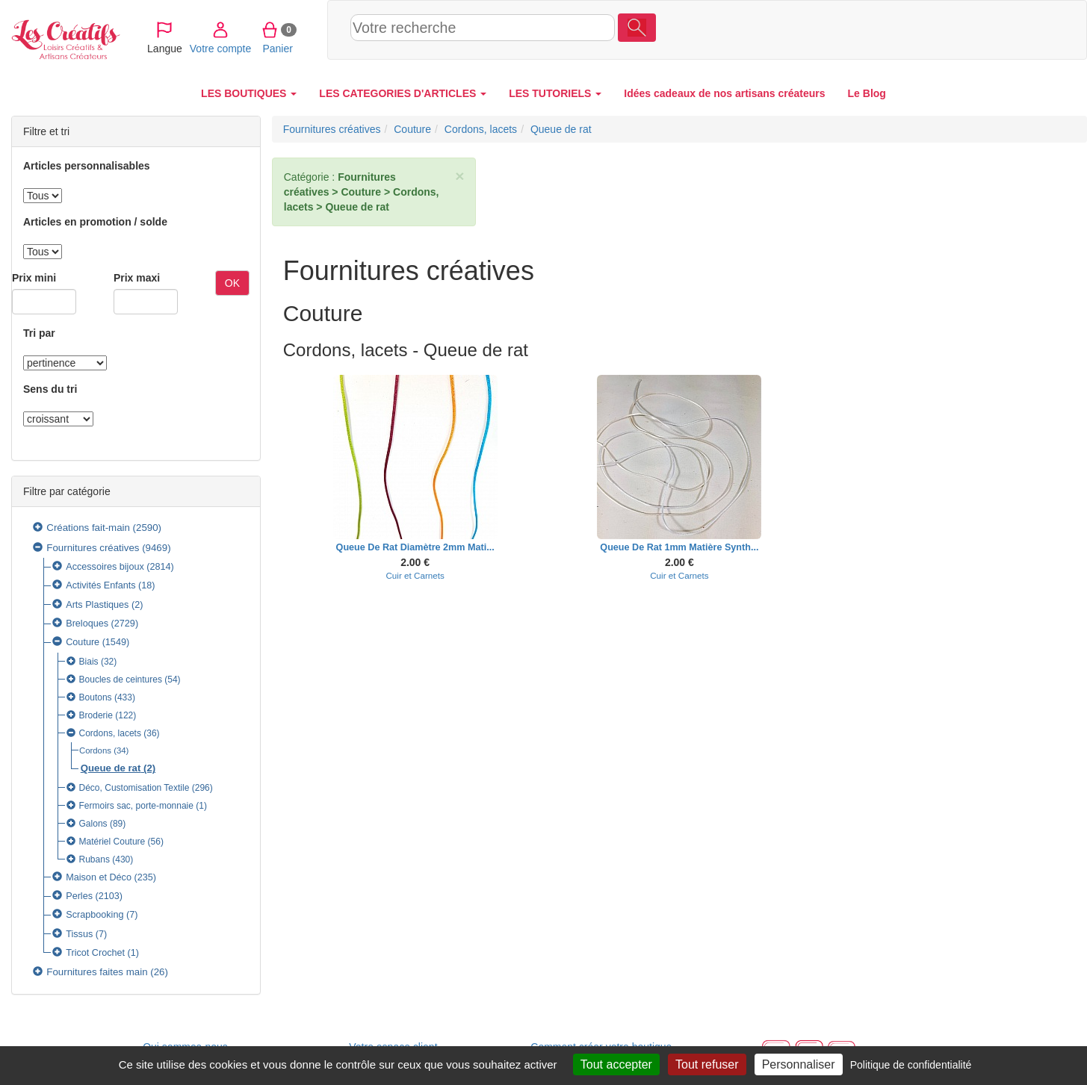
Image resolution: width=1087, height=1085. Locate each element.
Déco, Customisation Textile (134, 788)
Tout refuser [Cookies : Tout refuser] (706, 1064)
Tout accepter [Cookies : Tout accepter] (616, 1064)
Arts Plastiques (97, 605)
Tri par (39, 333)
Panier (994, 29)
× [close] (459, 176)
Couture (82, 642)
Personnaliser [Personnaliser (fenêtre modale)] (798, 1064)
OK (232, 283)
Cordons (95, 750)
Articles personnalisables (86, 166)
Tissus (79, 934)
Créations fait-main (88, 527)
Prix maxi (137, 278)
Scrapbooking (94, 915)
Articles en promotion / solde (95, 222)
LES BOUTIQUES (249, 93)
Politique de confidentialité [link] (911, 1065)
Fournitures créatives (92, 547)
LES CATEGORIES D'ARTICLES (402, 93)
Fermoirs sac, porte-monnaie (136, 805)
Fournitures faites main (96, 971)
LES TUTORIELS (555, 93)
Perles (79, 896)
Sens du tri (50, 389)
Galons (93, 823)
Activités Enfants (100, 585)
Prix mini (34, 278)
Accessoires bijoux (105, 567)
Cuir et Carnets (414, 575)
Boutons (95, 697)
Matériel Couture (112, 841)
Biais (89, 661)
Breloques (87, 623)
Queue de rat (111, 768)
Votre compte (937, 29)
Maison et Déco (98, 877)
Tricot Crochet (95, 953)
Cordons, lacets (110, 733)
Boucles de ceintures (120, 679)
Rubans (94, 859)
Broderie (96, 715)
